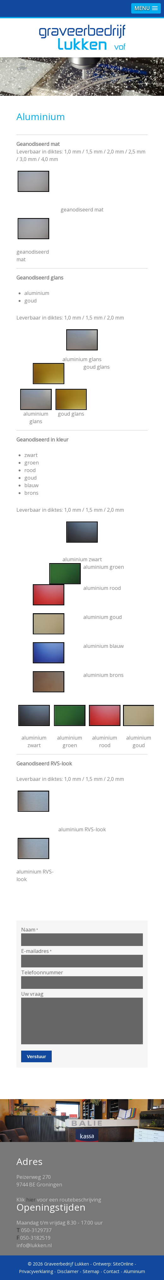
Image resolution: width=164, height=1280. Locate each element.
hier (31, 1199)
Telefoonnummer (42, 972)
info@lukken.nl (34, 1245)
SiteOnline (123, 1264)
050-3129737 (36, 1230)
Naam (29, 929)
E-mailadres (36, 951)
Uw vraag (32, 993)
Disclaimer (68, 1271)
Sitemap (91, 1271)
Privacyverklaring (36, 1271)
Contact (111, 1271)
